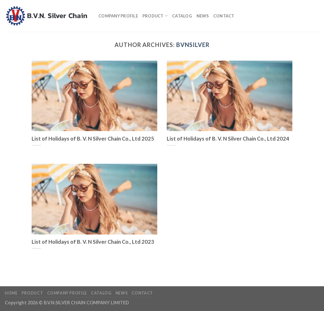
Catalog (182, 15)
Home (11, 293)
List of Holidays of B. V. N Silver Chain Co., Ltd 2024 (228, 139)
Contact (223, 15)
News (202, 15)
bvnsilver (192, 44)
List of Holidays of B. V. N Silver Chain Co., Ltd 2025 (93, 139)
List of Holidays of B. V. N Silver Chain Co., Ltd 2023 (93, 242)
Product (155, 16)
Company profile (118, 15)
